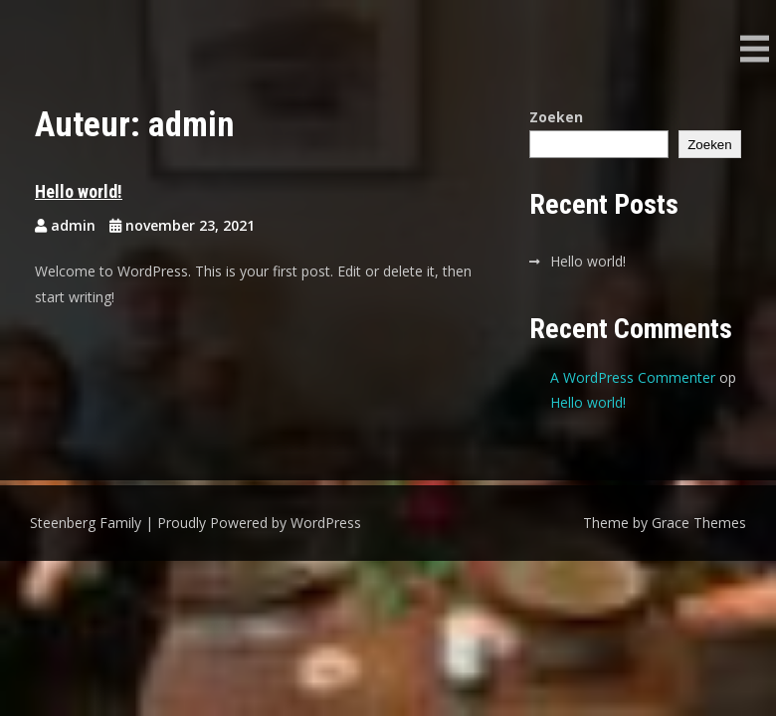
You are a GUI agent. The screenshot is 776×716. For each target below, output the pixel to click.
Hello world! (78, 191)
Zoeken (556, 116)
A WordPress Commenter (632, 377)
